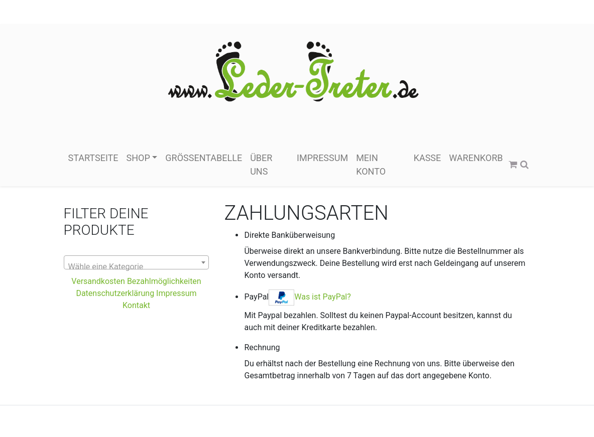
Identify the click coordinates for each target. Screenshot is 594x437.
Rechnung (262, 347)
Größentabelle (203, 158)
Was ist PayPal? (322, 297)
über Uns (261, 165)
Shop (138, 158)
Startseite (93, 158)
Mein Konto (371, 165)
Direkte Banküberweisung (289, 235)
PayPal (297, 297)
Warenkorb (476, 158)
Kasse (427, 158)
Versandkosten (99, 281)
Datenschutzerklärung (115, 293)
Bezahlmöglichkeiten (164, 281)
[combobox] (136, 262)
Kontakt (136, 305)
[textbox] (136, 267)
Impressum (322, 158)
